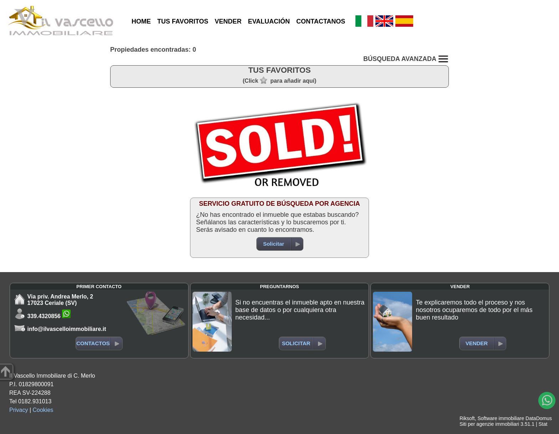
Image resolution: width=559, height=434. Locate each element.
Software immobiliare (500, 418)
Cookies (43, 410)
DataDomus (538, 418)
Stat (542, 424)
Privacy (18, 410)
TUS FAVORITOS (182, 21)
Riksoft (467, 418)
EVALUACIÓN (269, 21)
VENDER (228, 21)
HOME (141, 21)
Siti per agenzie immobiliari (489, 424)
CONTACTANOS (320, 21)
